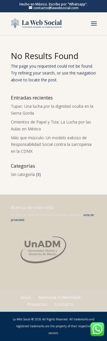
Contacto (63, 304)
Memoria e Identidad (59, 297)
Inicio (26, 297)
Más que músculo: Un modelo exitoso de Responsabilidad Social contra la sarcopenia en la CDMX (51, 144)
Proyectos (37, 304)
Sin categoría (23, 174)
